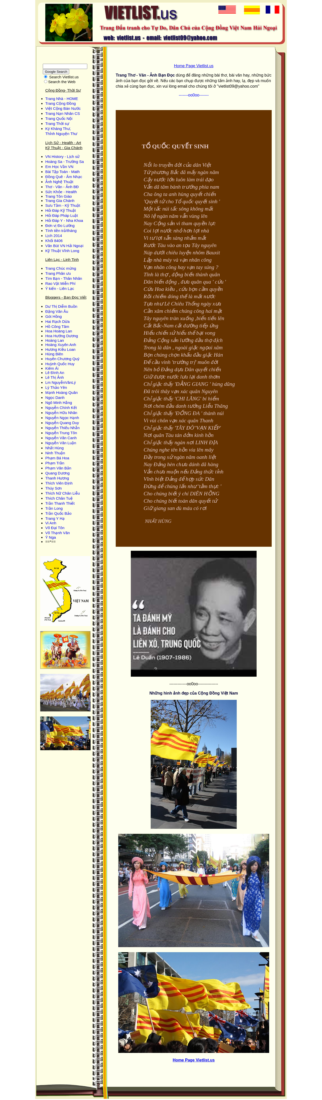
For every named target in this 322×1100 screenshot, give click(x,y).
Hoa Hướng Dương (61, 336)
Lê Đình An (54, 372)
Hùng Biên (54, 354)
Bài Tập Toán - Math (62, 171)
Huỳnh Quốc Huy (59, 364)
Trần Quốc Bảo (58, 513)
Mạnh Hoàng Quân (61, 392)
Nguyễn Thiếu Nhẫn (62, 428)
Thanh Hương (57, 478)
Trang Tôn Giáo (58, 196)
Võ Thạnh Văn (57, 533)
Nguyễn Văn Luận (60, 443)
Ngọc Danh (55, 397)
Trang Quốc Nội (58, 118)
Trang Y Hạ (55, 518)
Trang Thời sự (57, 123)
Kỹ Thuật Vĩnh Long (62, 251)
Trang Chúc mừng (60, 268)
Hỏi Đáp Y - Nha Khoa (64, 220)
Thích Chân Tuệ (59, 498)
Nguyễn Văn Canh (61, 438)
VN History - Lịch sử (62, 156)
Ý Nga (50, 537)
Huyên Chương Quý (62, 359)
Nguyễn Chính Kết (61, 407)
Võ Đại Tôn (54, 528)
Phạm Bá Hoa (57, 458)
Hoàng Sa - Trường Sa (64, 161)
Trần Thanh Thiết (60, 503)
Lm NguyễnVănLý (60, 382)
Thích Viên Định (58, 483)
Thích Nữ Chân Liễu (62, 493)
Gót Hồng (53, 316)
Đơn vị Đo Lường (59, 225)
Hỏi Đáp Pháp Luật (61, 215)
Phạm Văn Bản (58, 468)
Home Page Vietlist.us (193, 66)
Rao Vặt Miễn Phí (60, 283)
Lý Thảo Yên (56, 387)
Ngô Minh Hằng (58, 402)
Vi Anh (50, 523)
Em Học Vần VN (59, 166)
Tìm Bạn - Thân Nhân (63, 278)
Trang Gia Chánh (59, 200)
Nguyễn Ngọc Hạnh (62, 418)
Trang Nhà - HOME (61, 98)
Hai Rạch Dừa (57, 321)
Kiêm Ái (51, 368)
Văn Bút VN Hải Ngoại (64, 246)
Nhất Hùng (54, 448)
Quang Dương (57, 473)
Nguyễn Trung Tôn (61, 433)
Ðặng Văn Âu (56, 311)
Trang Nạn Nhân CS (62, 113)
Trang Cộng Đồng (60, 103)
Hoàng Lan (54, 340)
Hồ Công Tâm (57, 326)
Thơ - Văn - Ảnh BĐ (62, 187)
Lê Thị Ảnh (54, 377)
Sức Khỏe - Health (61, 192)
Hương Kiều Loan (60, 349)
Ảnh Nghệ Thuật (59, 182)
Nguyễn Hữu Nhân (61, 412)
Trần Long (54, 508)
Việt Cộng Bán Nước (63, 108)
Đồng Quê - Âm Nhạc (63, 177)
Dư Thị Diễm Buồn (61, 306)
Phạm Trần (54, 463)
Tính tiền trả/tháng (60, 230)
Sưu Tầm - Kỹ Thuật (62, 205)
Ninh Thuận (55, 453)
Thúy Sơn (53, 488)
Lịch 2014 (53, 235)
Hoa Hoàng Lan (58, 331)
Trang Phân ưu (58, 273)
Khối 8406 (54, 240)
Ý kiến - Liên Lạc (59, 288)
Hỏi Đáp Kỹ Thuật (60, 210)
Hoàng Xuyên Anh (60, 344)
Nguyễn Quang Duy (62, 423)
